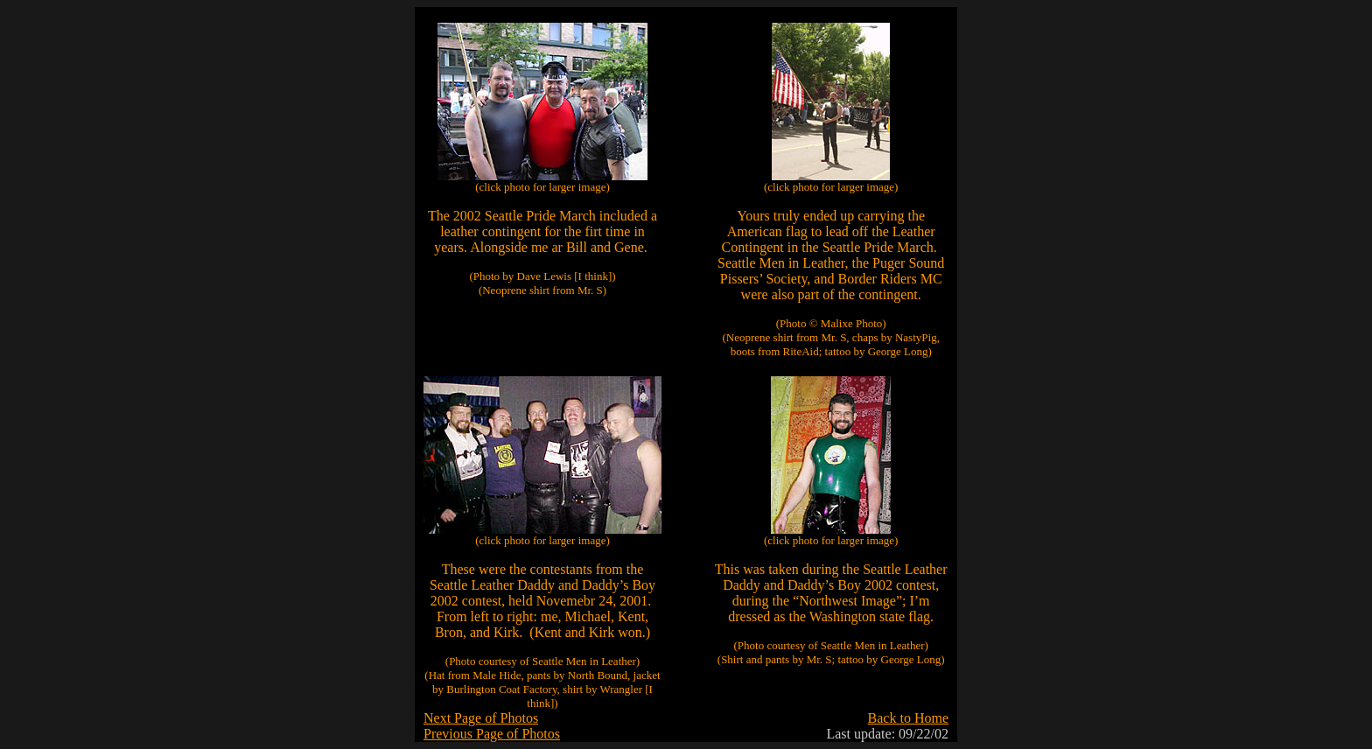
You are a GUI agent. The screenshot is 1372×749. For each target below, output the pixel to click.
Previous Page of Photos (492, 733)
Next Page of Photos (481, 717)
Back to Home (908, 717)
